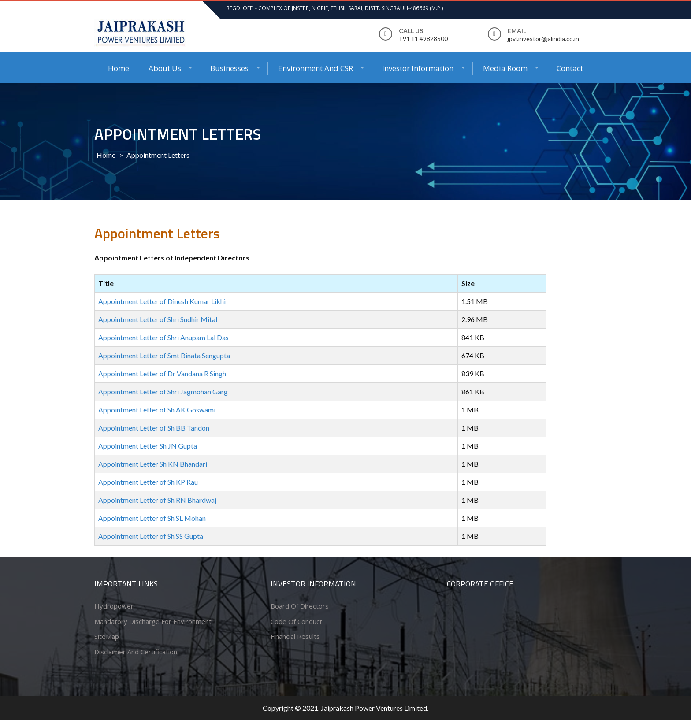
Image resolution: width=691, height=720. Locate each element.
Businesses (229, 68)
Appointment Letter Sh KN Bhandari (152, 464)
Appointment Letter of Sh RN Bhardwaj (157, 500)
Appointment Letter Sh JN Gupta (147, 446)
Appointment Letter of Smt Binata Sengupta (164, 355)
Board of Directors (300, 605)
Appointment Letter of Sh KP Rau (148, 482)
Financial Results (295, 636)
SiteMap (106, 636)
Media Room (505, 68)
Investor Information (417, 68)
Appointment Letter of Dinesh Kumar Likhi (162, 301)
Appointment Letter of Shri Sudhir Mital (157, 319)
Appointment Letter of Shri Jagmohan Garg (163, 391)
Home (118, 68)
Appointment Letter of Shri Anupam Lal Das (163, 337)
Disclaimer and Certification (135, 651)
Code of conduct (296, 621)
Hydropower (114, 605)
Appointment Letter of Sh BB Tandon (153, 427)
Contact (570, 68)
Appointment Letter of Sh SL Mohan (152, 518)
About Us (165, 68)
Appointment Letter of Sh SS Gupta (150, 536)
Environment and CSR (315, 68)
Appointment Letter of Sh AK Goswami (156, 409)
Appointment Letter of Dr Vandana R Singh (162, 373)
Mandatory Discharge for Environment (153, 621)
